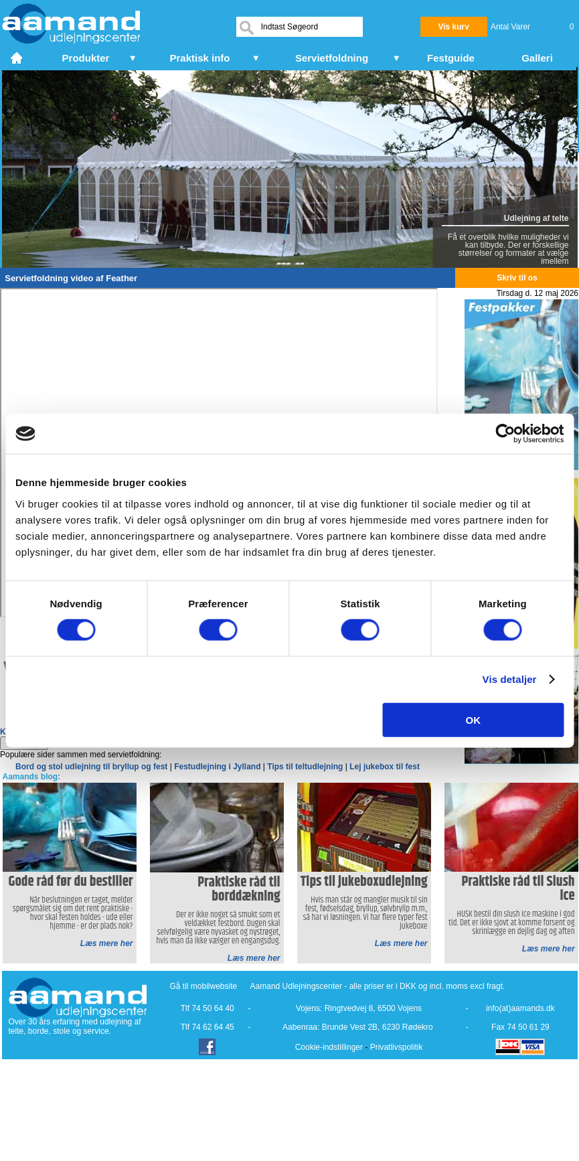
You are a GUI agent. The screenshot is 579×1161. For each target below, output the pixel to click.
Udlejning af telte (536, 218)
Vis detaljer (510, 679)
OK (473, 719)
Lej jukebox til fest (384, 766)
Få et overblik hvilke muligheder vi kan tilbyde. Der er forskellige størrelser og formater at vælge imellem (508, 249)
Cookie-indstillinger (329, 1047)
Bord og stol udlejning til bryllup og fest (91, 766)
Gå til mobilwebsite (204, 986)
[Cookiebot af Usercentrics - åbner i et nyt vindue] (505, 434)
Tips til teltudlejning (305, 766)
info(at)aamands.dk (520, 1008)
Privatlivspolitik (396, 1047)
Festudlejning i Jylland (217, 766)
